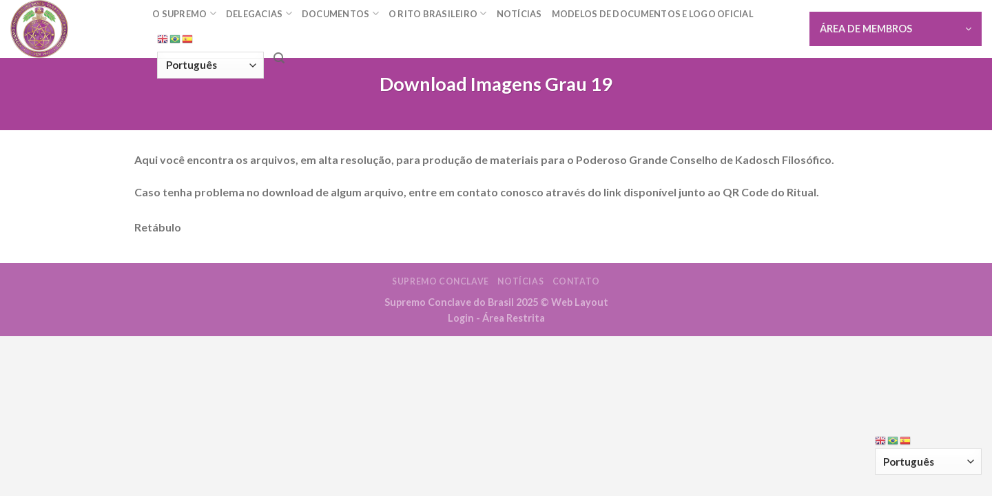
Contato (576, 281)
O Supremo (184, 13)
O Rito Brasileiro (438, 13)
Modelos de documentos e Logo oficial (653, 13)
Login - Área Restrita (496, 318)
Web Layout (579, 302)
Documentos (340, 13)
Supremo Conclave (440, 281)
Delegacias (259, 13)
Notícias (519, 13)
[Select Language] (210, 65)
